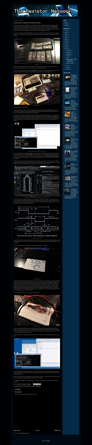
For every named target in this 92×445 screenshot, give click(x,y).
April (67, 67)
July (67, 57)
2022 (66, 32)
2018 (66, 39)
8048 (21, 386)
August (67, 55)
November (68, 52)
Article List (67, 25)
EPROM (27, 386)
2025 (66, 30)
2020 (66, 36)
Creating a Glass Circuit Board (74, 190)
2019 (66, 37)
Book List (66, 23)
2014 (66, 46)
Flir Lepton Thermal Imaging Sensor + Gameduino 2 (74, 140)
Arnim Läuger (29, 154)
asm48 (54, 116)
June (67, 65)
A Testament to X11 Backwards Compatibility (74, 76)
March (67, 69)
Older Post (57, 430)
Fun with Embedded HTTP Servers (74, 165)
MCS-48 (34, 386)
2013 (66, 48)
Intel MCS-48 (54, 26)
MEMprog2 (38, 386)
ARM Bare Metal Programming (74, 88)
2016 (66, 43)
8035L (18, 386)
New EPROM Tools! (70, 63)
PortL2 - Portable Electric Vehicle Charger (74, 152)
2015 (66, 45)
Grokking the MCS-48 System (52, 155)
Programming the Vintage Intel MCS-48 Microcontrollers (71, 60)
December (68, 50)
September (68, 53)
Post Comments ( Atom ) (24, 433)
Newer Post (17, 430)
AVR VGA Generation (73, 101)
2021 (66, 34)
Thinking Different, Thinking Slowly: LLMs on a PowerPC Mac (74, 127)
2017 (66, 41)
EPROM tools (33, 70)
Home (37, 430)
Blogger (48, 440)
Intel (31, 386)
